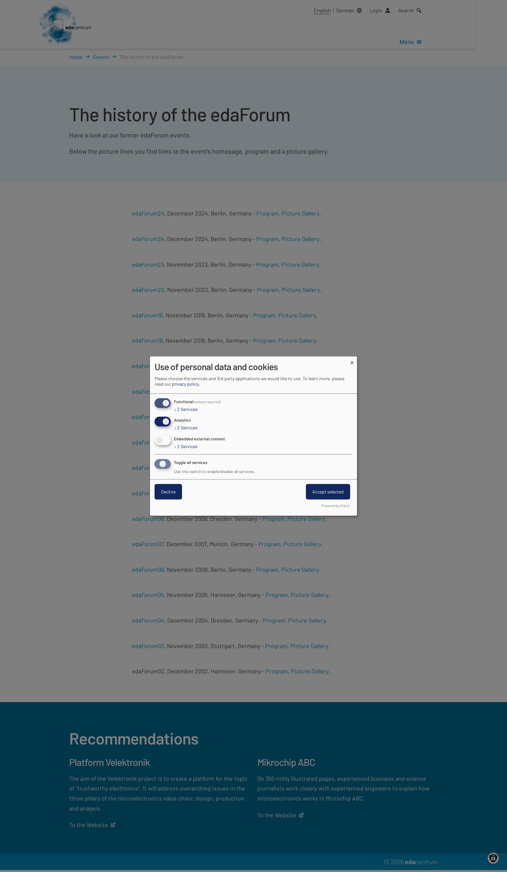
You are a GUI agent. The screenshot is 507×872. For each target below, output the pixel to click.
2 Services (186, 409)
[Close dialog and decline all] (352, 360)
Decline (168, 491)
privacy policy (185, 383)
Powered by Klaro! (335, 505)
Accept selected (328, 491)
